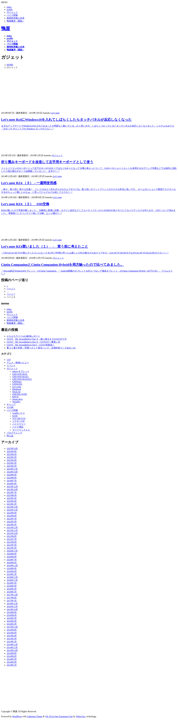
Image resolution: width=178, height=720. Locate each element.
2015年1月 (12, 641)
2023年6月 (12, 495)
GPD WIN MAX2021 (22, 379)
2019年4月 (12, 571)
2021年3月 (12, 545)
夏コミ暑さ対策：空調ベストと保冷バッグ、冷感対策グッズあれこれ (41, 348)
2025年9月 (12, 451)
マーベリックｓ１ (21, 430)
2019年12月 (12, 565)
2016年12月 (12, 603)
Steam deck (17, 399)
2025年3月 (12, 463)
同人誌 (10, 436)
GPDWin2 (17, 381)
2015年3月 (12, 639)
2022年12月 (12, 507)
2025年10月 (12, 448)
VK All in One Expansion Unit (59, 716)
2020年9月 (12, 554)
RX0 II (15, 397)
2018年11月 (12, 580)
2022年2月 (12, 524)
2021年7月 (12, 539)
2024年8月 (12, 478)
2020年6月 (12, 562)
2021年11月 (12, 530)
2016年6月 (12, 615)
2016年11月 (12, 606)
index (9, 7)
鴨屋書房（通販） (15, 21)
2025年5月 (12, 457)
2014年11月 (12, 647)
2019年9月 (12, 568)
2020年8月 (12, 557)
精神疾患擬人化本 (15, 18)
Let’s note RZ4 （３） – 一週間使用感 (28, 183)
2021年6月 (12, 542)
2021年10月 (12, 533)
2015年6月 (12, 633)
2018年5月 (12, 583)
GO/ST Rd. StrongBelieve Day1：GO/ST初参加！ (31, 345)
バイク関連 (12, 15)
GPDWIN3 (17, 384)
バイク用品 (17, 427)
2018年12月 (12, 577)
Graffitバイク (18, 413)
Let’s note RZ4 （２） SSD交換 (25, 204)
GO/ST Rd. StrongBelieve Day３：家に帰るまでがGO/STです (37, 339)
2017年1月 (12, 600)
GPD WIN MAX (19, 374)
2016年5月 (12, 618)
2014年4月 (12, 662)
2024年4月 (12, 483)
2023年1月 (12, 504)
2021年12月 (12, 527)
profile (10, 9)
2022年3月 (12, 521)
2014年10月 (12, 650)
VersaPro (16, 402)
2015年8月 (12, 630)
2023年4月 (12, 501)
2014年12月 (12, 644)
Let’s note (55, 113)
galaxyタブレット (20, 371)
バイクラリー (19, 424)
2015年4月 (12, 636)
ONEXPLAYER (19, 394)
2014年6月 (12, 656)
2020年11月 (12, 551)
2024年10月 (12, 472)
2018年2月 (12, 589)
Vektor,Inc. (81, 716)
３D (9, 359)
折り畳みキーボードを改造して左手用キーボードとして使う (47, 162)
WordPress (17, 716)
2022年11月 (12, 510)
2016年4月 (12, 621)
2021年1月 (12, 548)
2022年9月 (12, 513)
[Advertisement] (89, 90)
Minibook (16, 389)
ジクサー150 (18, 421)
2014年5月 (12, 659)
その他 (10, 407)
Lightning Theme (34, 716)
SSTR (15, 416)
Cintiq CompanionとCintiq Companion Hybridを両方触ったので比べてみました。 (62, 264)
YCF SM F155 (18, 418)
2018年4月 (12, 586)
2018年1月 (12, 592)
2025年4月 (12, 460)
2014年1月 (12, 665)
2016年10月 (12, 609)
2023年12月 (12, 486)
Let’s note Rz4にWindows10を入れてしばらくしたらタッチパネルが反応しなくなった (66, 119)
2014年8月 (12, 653)
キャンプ (11, 404)
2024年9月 (12, 475)
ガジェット (12, 12)
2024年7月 (12, 481)
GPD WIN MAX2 (20, 376)
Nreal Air (16, 392)
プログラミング (14, 433)
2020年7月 (12, 560)
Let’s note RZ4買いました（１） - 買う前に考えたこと (44, 246)
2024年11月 (12, 469)
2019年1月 (12, 574)
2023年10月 (12, 489)
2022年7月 (12, 519)
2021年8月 (12, 536)
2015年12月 (12, 627)
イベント (11, 365)
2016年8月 (12, 612)
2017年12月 (12, 595)
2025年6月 (12, 454)
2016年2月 (12, 624)
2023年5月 (12, 498)
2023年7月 (12, 492)
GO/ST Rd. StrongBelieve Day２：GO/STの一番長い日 (33, 342)
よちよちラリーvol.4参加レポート (23, 336)
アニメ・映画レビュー (18, 362)
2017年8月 (12, 598)
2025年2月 (12, 466)
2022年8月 (12, 516)
